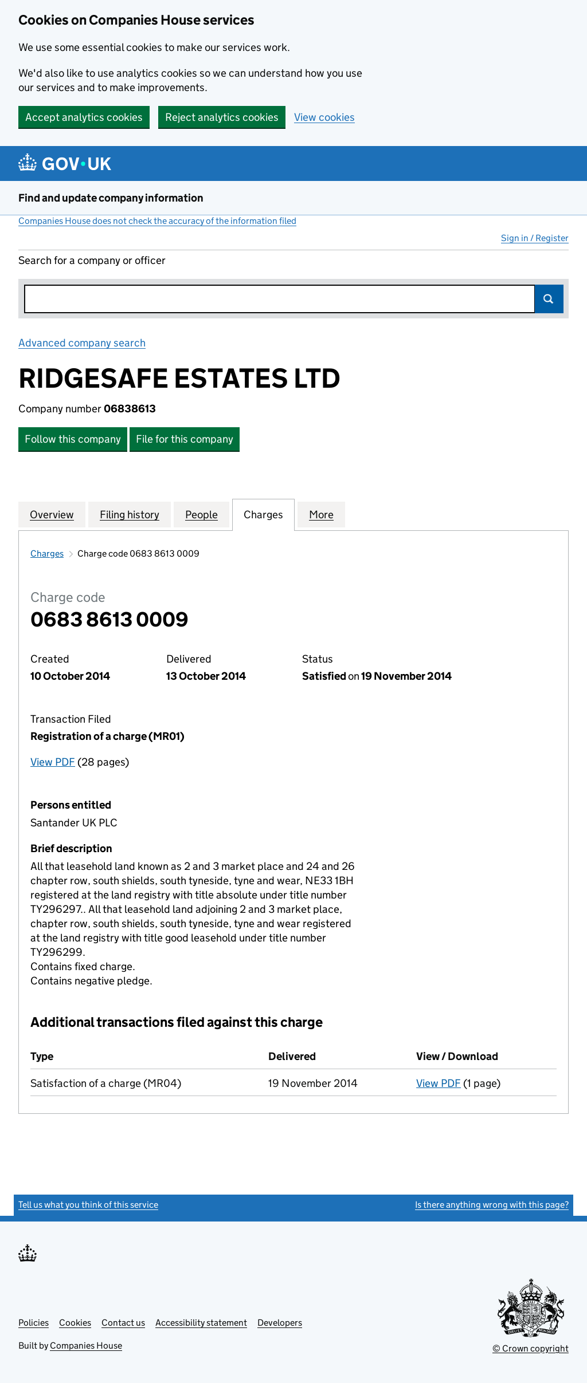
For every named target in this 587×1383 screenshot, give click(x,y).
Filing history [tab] (129, 514)
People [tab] (201, 514)
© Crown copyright (530, 1348)
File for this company (184, 439)
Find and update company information (111, 197)
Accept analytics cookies (84, 117)
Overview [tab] (52, 514)
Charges (47, 553)
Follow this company (73, 439)
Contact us (123, 1322)
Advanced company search (82, 342)
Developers (279, 1322)
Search (549, 299)
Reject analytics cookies (222, 117)
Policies (33, 1322)
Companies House (86, 1345)
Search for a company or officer (92, 260)
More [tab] (321, 514)
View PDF (52, 762)
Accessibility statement (201, 1322)
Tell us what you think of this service (88, 1204)
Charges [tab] (263, 514)
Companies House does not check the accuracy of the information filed (157, 220)
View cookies (324, 117)
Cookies (75, 1322)
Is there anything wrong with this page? (492, 1204)
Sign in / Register (535, 238)
